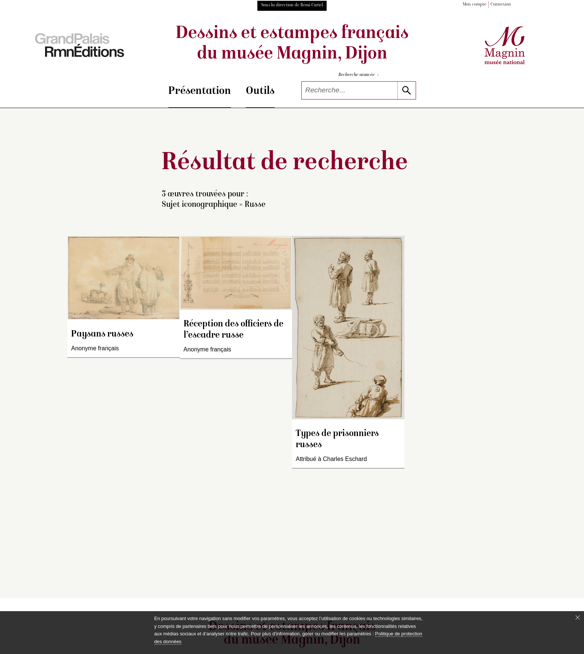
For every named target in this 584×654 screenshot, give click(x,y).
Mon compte (474, 4)
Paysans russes (102, 334)
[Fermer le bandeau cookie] (577, 617)
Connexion (501, 4)
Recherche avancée (359, 75)
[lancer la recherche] (406, 90)
